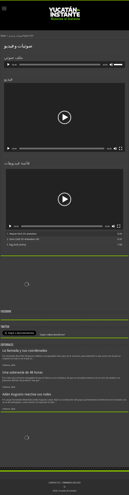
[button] (64, 117)
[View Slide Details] (27, 284)
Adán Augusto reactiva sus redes (26, 394)
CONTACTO (54, 482)
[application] (64, 64)
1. (22, 233)
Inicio (3, 35)
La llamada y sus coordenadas (24, 351)
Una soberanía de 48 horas (22, 372)
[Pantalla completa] (120, 148)
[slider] (59, 64)
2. (23, 239)
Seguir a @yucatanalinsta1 (52, 334)
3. (16, 244)
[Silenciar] (111, 64)
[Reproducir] (8, 64)
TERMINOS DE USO (71, 482)
